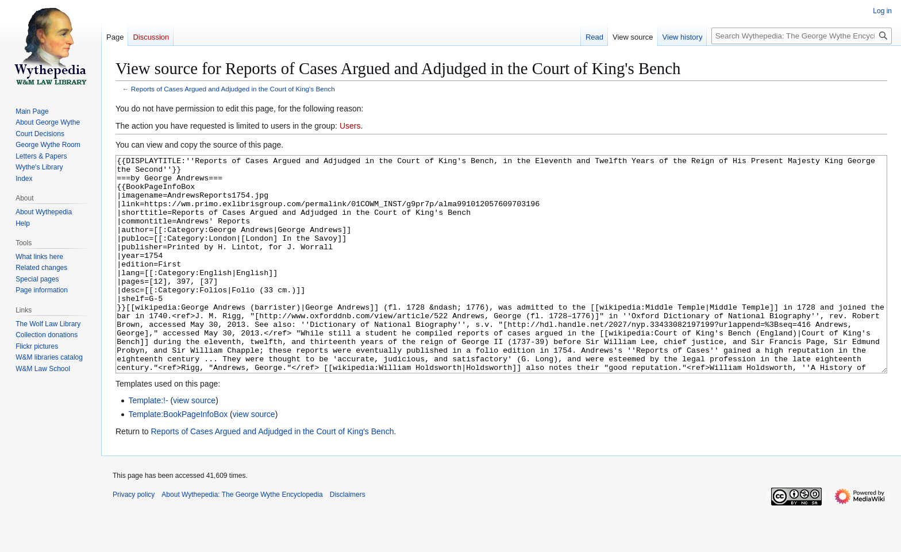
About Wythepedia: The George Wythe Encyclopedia (241, 538)
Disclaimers (347, 538)
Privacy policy (134, 538)
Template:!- (148, 443)
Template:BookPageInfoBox (178, 457)
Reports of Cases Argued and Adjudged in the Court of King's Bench (233, 88)
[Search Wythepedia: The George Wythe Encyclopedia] (801, 36)
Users (350, 125)
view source (194, 443)
